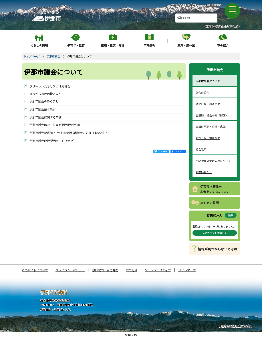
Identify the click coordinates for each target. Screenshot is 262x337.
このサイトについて (35, 270)
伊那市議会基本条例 (42, 109)
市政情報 (149, 45)
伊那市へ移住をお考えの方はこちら (214, 189)
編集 (230, 215)
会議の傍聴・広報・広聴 (211, 126)
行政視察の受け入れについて (213, 161)
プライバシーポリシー (70, 270)
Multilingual (214, 5)
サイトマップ (187, 270)
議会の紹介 (202, 92)
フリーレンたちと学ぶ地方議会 (49, 86)
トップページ (31, 56)
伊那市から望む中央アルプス (222, 27)
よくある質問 (209, 203)
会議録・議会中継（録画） (212, 115)
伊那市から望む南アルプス (235, 326)
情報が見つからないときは (217, 249)
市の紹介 (223, 45)
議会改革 (201, 149)
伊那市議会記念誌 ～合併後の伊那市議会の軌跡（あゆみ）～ (69, 132)
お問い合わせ (204, 172)
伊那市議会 (53, 56)
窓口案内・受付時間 (105, 270)
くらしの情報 (39, 45)
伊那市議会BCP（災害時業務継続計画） (55, 125)
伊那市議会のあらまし (44, 101)
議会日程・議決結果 (208, 104)
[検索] (192, 18)
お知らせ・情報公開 (208, 138)
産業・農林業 (186, 45)
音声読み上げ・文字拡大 (184, 7)
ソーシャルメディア (158, 270)
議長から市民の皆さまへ (45, 94)
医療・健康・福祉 (112, 45)
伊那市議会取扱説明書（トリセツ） (52, 140)
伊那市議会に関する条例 (45, 117)
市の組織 (131, 270)
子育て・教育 (76, 45)
